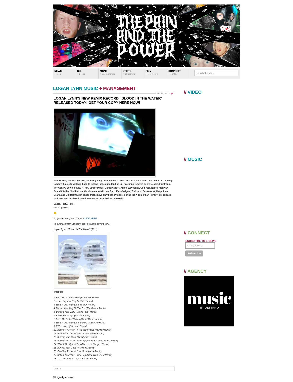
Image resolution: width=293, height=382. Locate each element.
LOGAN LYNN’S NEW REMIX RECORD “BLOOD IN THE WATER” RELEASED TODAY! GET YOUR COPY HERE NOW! (108, 100)
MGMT (107, 72)
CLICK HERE (90, 218)
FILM (152, 72)
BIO (81, 72)
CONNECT (174, 72)
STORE (129, 72)
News (58, 72)
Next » (58, 369)
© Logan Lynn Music (63, 377)
